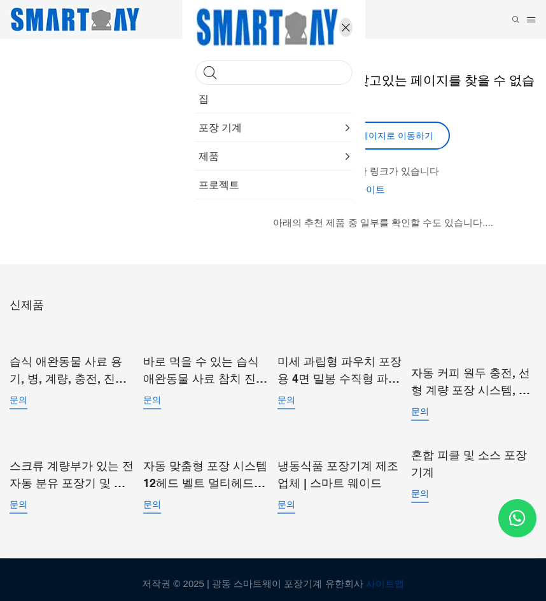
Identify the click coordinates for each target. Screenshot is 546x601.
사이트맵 (385, 575)
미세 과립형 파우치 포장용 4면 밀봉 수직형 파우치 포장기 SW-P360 (339, 367)
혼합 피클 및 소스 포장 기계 (469, 457)
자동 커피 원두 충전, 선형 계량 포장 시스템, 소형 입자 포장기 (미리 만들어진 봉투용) (471, 377)
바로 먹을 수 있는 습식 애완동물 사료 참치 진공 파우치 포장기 (205, 367)
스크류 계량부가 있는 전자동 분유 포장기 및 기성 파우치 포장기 (72, 467)
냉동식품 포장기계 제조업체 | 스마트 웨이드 (337, 466)
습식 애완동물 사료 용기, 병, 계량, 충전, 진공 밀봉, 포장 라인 (68, 367)
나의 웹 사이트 (353, 189)
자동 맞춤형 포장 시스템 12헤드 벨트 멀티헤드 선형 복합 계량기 (205, 467)
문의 (18, 397)
